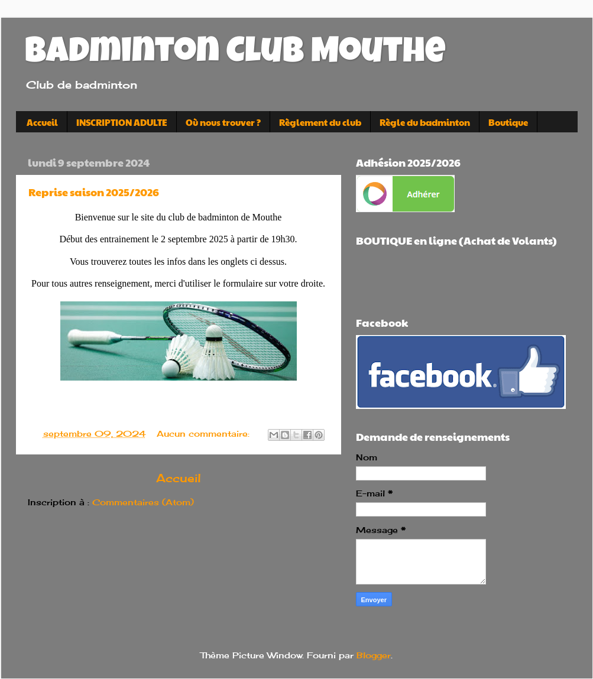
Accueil (42, 122)
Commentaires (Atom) (143, 502)
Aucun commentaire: (204, 433)
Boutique (508, 122)
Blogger (374, 655)
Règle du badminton (425, 122)
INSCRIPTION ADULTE (121, 122)
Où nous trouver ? (223, 122)
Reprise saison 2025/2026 (93, 191)
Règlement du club (320, 122)
